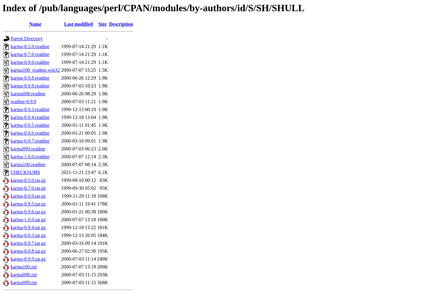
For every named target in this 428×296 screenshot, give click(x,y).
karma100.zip (24, 266)
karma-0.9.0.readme (30, 62)
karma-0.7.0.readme (30, 54)
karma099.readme (28, 148)
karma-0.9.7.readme (30, 140)
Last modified (78, 24)
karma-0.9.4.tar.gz (28, 227)
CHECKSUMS (25, 172)
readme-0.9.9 (23, 101)
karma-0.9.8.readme (30, 78)
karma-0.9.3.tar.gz (28, 235)
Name (35, 24)
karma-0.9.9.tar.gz (28, 258)
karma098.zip (24, 274)
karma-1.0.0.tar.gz (28, 219)
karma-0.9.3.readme (30, 109)
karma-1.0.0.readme (30, 156)
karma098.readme (28, 93)
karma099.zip (24, 282)
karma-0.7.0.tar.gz (28, 188)
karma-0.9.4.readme (30, 117)
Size (102, 24)
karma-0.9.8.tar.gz (28, 251)
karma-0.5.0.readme (30, 46)
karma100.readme (28, 164)
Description (121, 24)
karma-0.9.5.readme (30, 125)
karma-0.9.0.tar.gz (28, 196)
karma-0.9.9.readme (30, 85)
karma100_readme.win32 (35, 70)
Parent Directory (27, 38)
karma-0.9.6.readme (30, 133)
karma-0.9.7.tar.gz (28, 243)
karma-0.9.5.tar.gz (28, 203)
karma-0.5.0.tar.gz (28, 180)
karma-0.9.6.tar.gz (28, 211)
